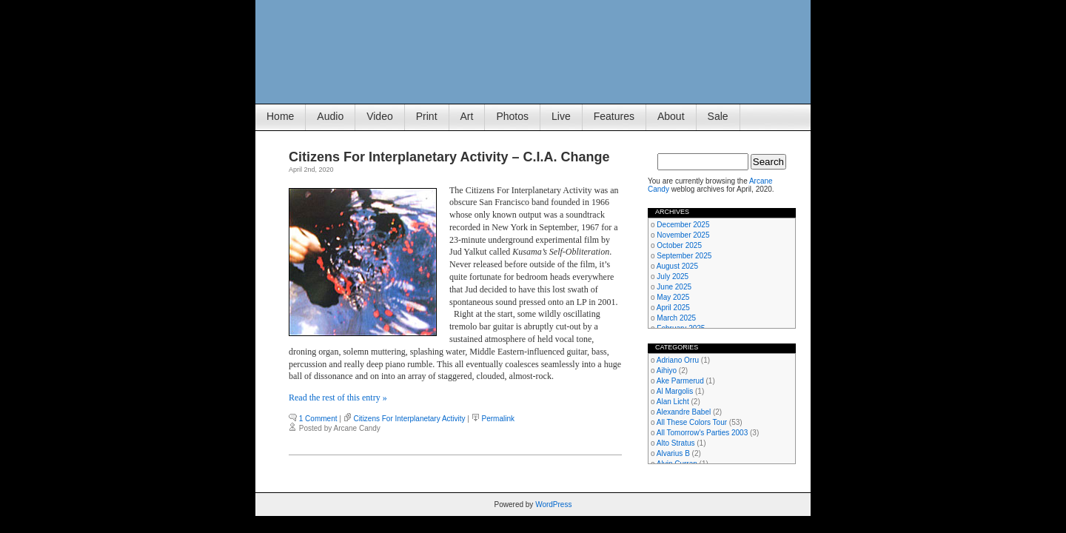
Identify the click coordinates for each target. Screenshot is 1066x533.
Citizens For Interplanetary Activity (409, 419)
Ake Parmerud (680, 381)
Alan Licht (673, 402)
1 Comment (318, 419)
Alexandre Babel (684, 412)
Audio (330, 116)
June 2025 (674, 287)
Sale (718, 116)
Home (280, 116)
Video (379, 116)
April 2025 (673, 308)
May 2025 (673, 297)
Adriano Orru (678, 360)
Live (561, 116)
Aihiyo (667, 370)
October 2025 (679, 245)
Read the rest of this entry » (338, 397)
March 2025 (676, 318)
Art (467, 116)
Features (614, 116)
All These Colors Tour (692, 422)
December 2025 (683, 225)
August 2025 (677, 266)
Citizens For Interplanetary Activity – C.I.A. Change (449, 157)
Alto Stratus (676, 443)
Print (427, 116)
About (671, 116)
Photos (512, 116)
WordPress (553, 504)
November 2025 (683, 235)
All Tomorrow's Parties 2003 (702, 433)
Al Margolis (675, 391)
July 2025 (672, 276)
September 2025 (684, 256)
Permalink (498, 419)
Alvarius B (673, 453)
